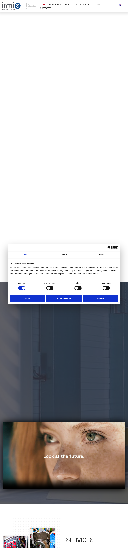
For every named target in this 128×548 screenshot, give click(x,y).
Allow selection (64, 298)
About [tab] (101, 255)
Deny (27, 298)
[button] (60, 4)
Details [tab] (64, 255)
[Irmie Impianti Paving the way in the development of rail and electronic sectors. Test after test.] (11, 6)
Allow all (100, 298)
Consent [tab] (26, 255)
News (98, 4)
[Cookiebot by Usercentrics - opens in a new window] (107, 247)
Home (43, 4)
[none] (121, 5)
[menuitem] (121, 5)
